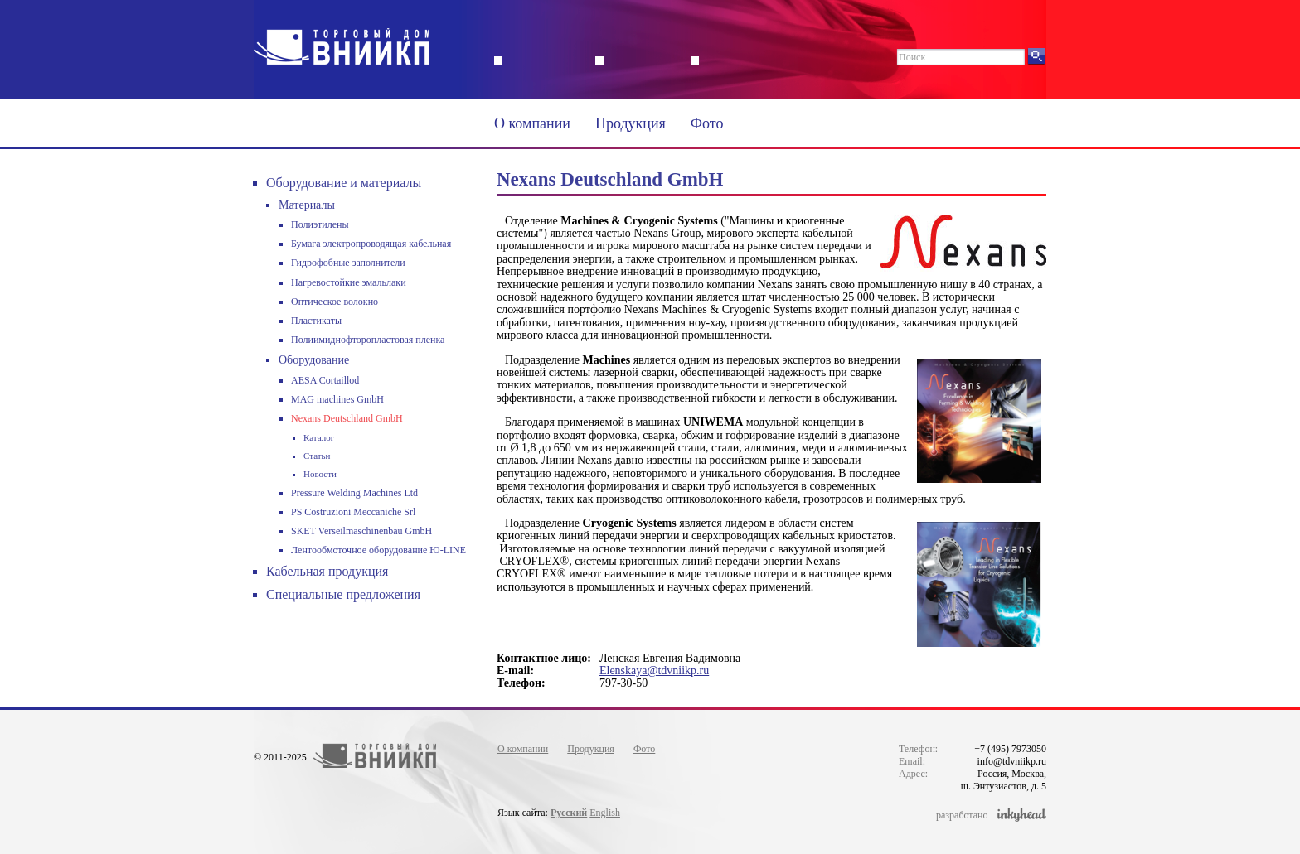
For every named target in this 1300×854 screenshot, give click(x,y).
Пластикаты (316, 320)
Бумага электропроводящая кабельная (371, 243)
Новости (320, 474)
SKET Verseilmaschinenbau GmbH (361, 531)
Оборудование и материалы (343, 183)
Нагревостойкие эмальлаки (348, 282)
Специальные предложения (343, 594)
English (604, 812)
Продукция (630, 123)
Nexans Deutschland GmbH (347, 418)
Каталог (318, 437)
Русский (569, 812)
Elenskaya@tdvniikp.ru (654, 670)
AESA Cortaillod (325, 380)
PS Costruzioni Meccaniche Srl (353, 512)
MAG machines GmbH (337, 399)
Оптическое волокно (334, 301)
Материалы (307, 205)
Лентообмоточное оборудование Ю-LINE (378, 550)
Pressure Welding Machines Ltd (354, 493)
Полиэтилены (320, 224)
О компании (532, 123)
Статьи (316, 456)
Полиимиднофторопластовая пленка (367, 339)
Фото (707, 123)
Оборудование (314, 360)
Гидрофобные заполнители (348, 262)
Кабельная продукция (327, 571)
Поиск (912, 57)
